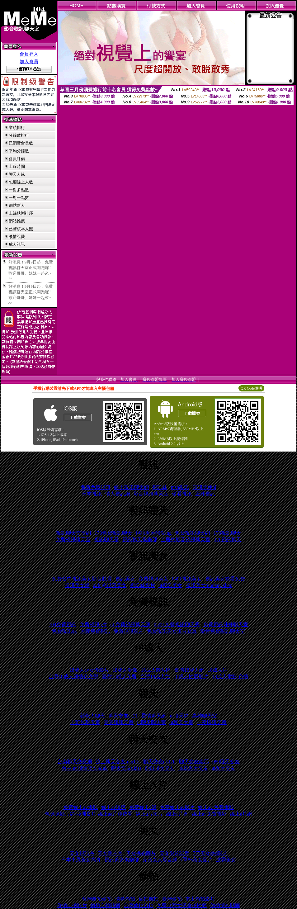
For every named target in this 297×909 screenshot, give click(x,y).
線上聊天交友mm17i (117, 761)
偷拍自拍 (148, 899)
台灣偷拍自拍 (138, 905)
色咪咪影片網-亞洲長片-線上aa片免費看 (88, 814)
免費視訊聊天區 (73, 539)
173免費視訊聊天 (113, 533)
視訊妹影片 (142, 585)
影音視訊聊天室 (151, 493)
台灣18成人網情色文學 (73, 676)
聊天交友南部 (194, 761)
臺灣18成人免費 (119, 676)
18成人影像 (124, 670)
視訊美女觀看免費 (225, 578)
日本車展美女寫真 (81, 859)
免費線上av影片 (177, 807)
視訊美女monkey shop (209, 585)
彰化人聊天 (92, 715)
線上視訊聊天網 (131, 487)
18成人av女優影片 (89, 670)
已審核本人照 (21, 228)
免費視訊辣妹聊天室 (225, 624)
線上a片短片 (149, 814)
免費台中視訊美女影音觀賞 (82, 578)
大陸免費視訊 (95, 631)
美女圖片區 (110, 853)
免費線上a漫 (142, 807)
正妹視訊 (205, 493)
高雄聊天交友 (193, 768)
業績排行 (17, 127)
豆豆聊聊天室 (119, 722)
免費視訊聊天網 (192, 533)
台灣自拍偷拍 (97, 899)
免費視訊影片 (129, 631)
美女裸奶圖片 (141, 853)
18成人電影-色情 (230, 676)
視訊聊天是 (106, 539)
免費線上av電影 (80, 807)
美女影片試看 (174, 853)
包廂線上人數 (21, 182)
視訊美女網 (77, 585)
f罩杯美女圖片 (197, 859)
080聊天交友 (226, 761)
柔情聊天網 (153, 715)
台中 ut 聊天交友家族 (85, 768)
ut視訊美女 (170, 585)
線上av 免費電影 (216, 807)
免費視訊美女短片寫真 (172, 631)
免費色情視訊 (96, 487)
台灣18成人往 (155, 676)
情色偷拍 (125, 899)
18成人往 (218, 670)
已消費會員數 (21, 143)
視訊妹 (159, 487)
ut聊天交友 (223, 768)
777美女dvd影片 (210, 853)
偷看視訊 (182, 493)
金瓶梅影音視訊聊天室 (185, 539)
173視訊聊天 (227, 533)
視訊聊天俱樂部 (139, 539)
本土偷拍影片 (200, 899)
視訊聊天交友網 (73, 533)
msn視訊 (180, 487)
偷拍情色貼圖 (225, 905)
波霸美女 (226, 859)
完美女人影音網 (160, 859)
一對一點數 (19, 197)
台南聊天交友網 (74, 761)
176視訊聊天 (227, 539)
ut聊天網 (179, 715)
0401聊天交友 (160, 768)
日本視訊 (92, 493)
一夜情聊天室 (212, 722)
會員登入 (29, 54)
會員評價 (17, 158)
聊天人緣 (17, 174)
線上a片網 (241, 814)
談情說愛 (17, 236)
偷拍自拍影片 (72, 905)
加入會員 (29, 61)
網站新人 (17, 205)
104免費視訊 (62, 624)
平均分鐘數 (19, 151)
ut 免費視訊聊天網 (130, 624)
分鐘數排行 (19, 135)
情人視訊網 (117, 493)
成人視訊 (17, 244)
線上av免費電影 (209, 814)
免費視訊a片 (93, 624)
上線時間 (17, 166)
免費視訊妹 (64, 631)
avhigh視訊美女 (110, 585)
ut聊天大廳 (181, 722)
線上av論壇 (113, 807)
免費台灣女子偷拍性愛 (182, 905)
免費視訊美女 (153, 578)
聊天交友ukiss (126, 768)
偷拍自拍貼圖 (105, 905)
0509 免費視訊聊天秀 (177, 624)
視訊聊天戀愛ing (153, 533)
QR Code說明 (251, 388)
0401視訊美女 (187, 578)
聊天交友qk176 (159, 761)
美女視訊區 (81, 853)
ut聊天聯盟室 (151, 722)
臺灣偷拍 (172, 899)
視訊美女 (125, 578)
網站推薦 (17, 221)
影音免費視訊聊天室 (222, 631)
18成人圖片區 (156, 670)
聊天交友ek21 (123, 715)
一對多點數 (19, 189)
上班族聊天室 (85, 722)
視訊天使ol (204, 487)
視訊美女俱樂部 (121, 859)
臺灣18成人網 (189, 670)
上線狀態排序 (21, 213)
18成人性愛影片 (191, 676)
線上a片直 (177, 814)
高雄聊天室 (204, 715)
